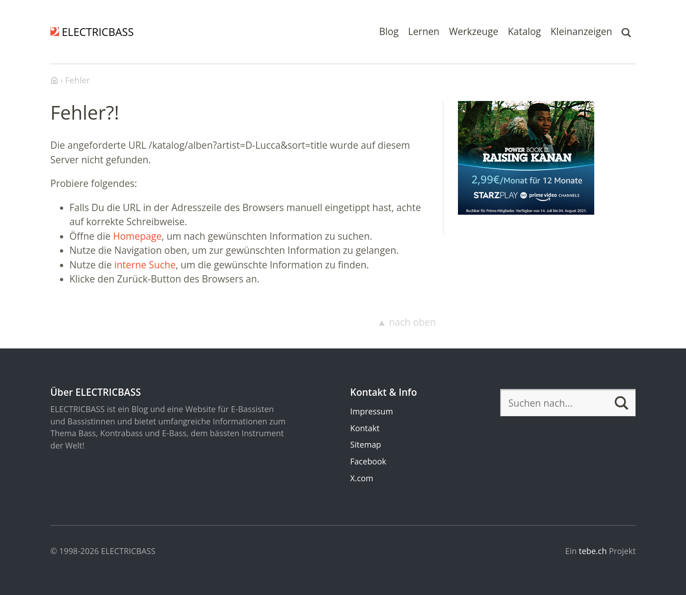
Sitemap (365, 444)
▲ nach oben (406, 322)
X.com (361, 478)
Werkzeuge (473, 31)
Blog (388, 31)
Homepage (137, 236)
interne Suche (144, 264)
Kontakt (365, 428)
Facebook (368, 461)
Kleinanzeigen (581, 31)
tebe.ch (593, 550)
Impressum (371, 411)
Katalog (524, 31)
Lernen (423, 31)
